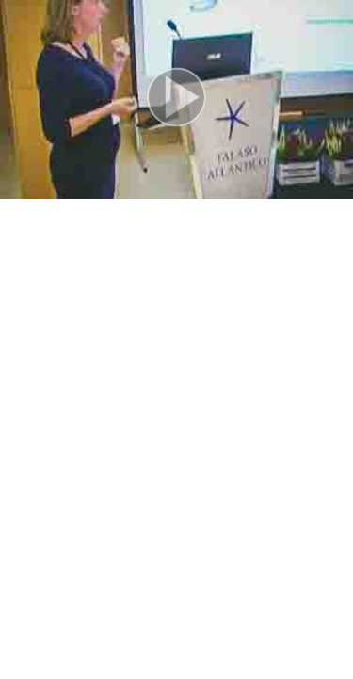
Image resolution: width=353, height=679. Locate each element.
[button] (176, 99)
